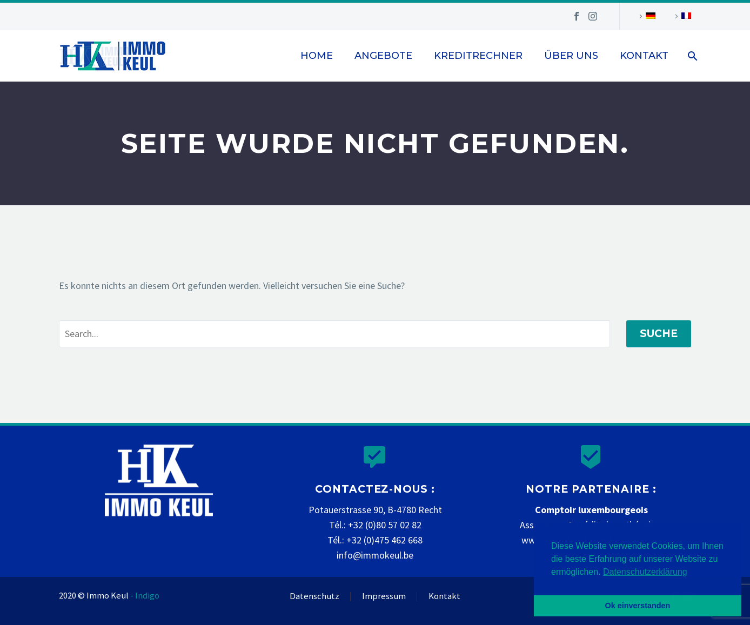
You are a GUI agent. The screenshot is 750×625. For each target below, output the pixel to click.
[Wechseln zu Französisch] (681, 16)
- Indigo (144, 595)
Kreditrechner (478, 56)
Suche (659, 333)
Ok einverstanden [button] (638, 605)
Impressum (384, 596)
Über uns (571, 56)
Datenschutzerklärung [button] (645, 571)
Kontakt (644, 56)
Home (316, 56)
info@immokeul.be (375, 555)
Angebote (383, 56)
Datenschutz (314, 596)
